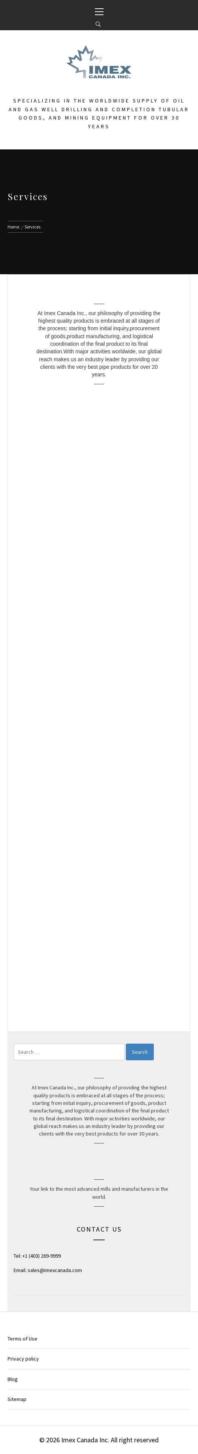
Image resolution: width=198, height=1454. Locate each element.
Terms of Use (22, 1338)
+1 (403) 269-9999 (41, 1255)
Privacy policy (23, 1358)
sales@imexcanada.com (55, 1270)
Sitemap (17, 1399)
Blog (13, 1379)
